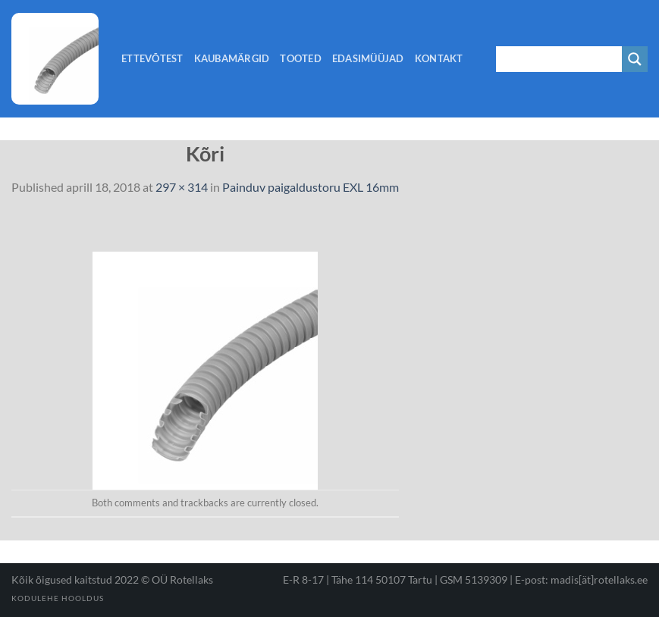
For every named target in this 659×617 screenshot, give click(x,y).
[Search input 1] (559, 59)
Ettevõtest (152, 58)
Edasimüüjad (368, 58)
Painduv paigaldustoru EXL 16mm (310, 187)
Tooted (301, 58)
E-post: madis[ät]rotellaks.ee (581, 579)
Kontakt (439, 58)
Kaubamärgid (232, 58)
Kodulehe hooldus (57, 598)
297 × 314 (181, 187)
